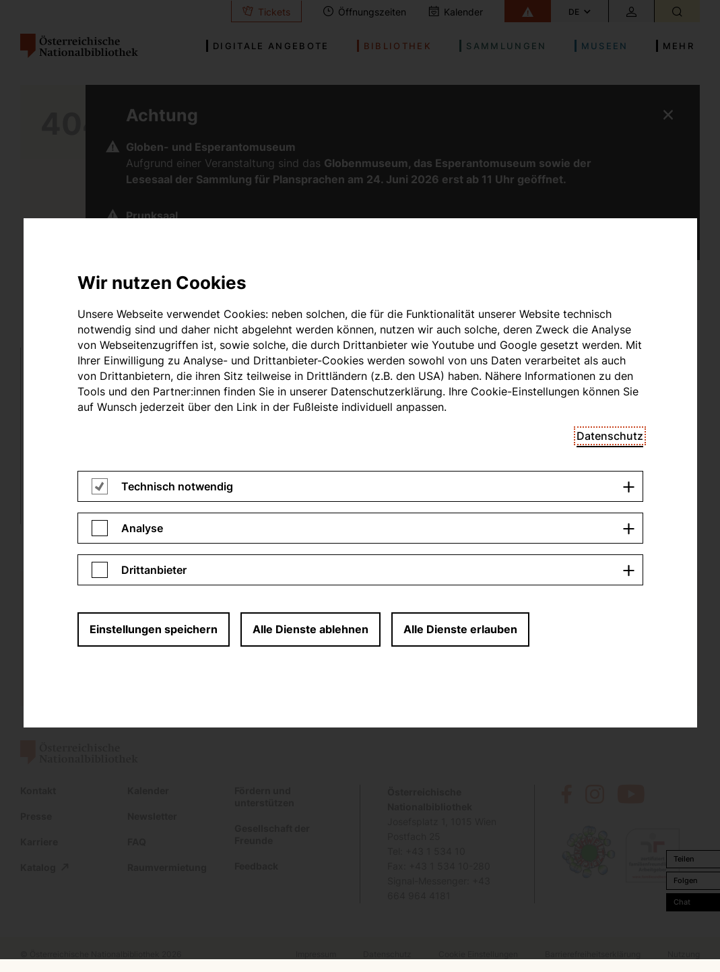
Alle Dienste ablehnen (310, 232)
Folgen (686, 880)
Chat (682, 902)
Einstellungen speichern (154, 232)
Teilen (684, 859)
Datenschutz (610, 39)
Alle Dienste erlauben (460, 232)
